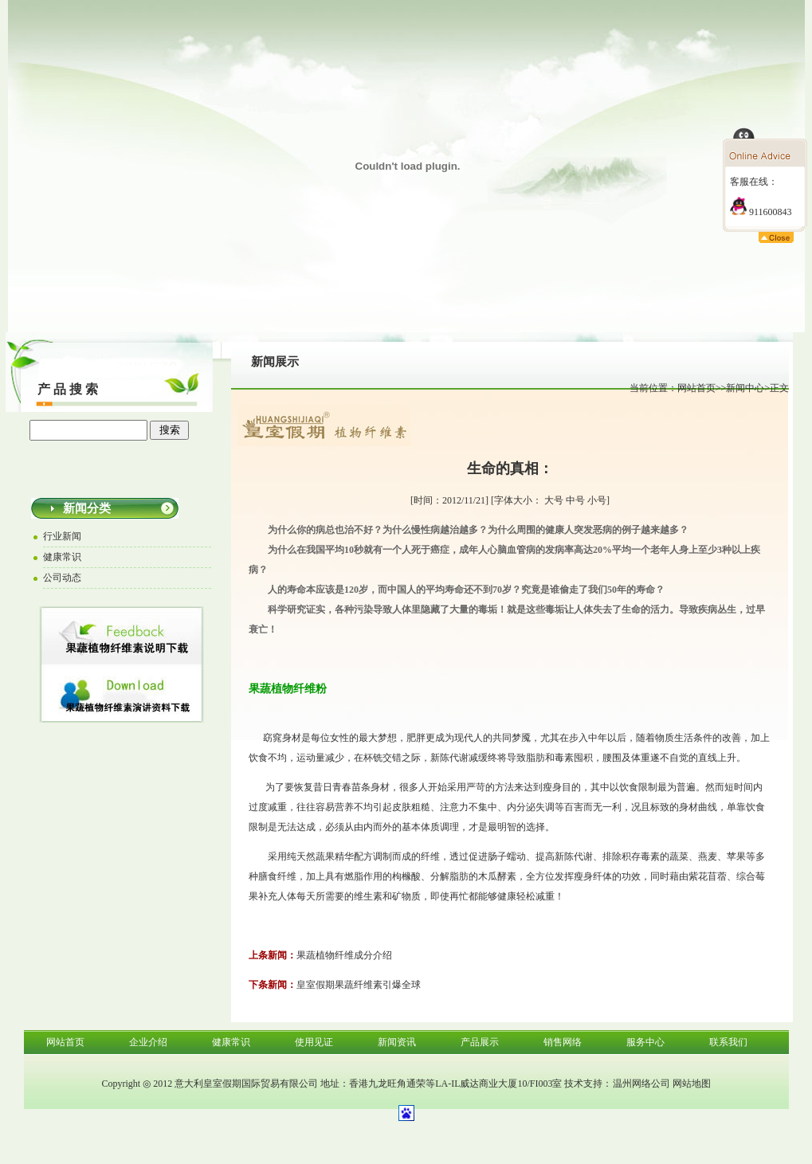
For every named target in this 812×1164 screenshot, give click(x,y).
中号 (575, 500)
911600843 (761, 212)
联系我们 (728, 1042)
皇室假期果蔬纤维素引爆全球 (358, 984)
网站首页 (696, 388)
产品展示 (480, 1042)
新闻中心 (745, 388)
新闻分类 (87, 508)
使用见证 (314, 1042)
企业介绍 (148, 1042)
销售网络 (562, 1042)
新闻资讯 (397, 1042)
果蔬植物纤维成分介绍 (344, 955)
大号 (553, 500)
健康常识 (231, 1042)
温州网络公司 (641, 1083)
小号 (596, 500)
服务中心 (645, 1042)
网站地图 (692, 1083)
